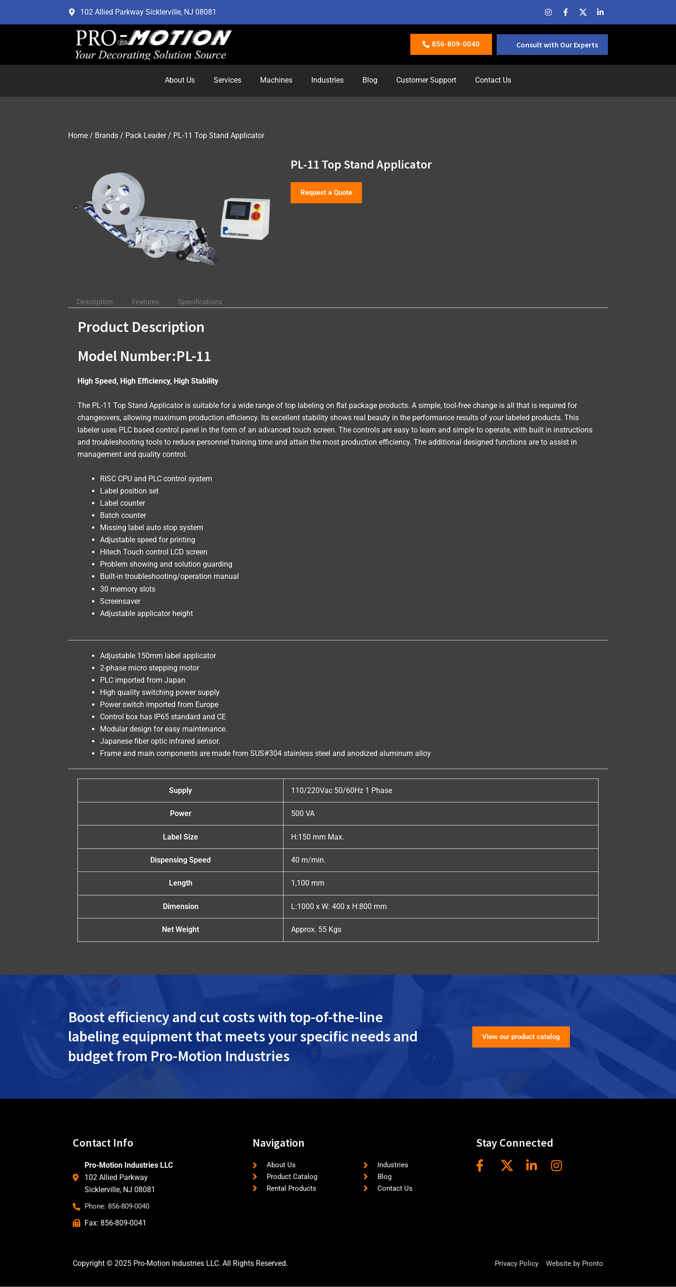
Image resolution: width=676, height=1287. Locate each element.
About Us (180, 80)
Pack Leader (145, 135)
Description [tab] (96, 301)
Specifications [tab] (206, 301)
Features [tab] (149, 301)
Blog (369, 80)
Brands (106, 135)
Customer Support (426, 80)
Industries (327, 80)
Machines (276, 80)
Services (227, 80)
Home (78, 135)
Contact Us (493, 80)
